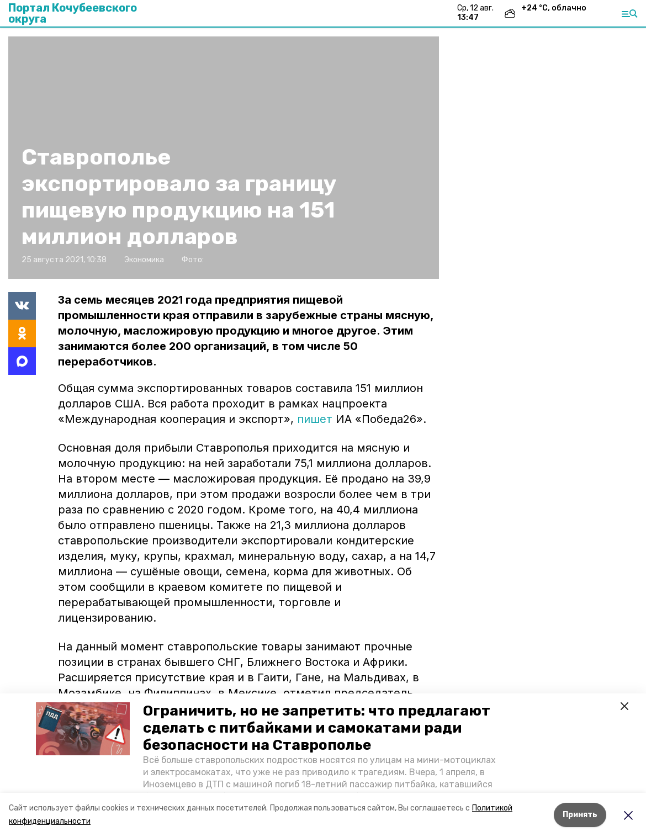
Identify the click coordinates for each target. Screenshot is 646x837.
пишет (314, 419)
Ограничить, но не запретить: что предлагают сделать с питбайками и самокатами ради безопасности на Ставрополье (316, 728)
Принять (580, 814)
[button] (83, 728)
